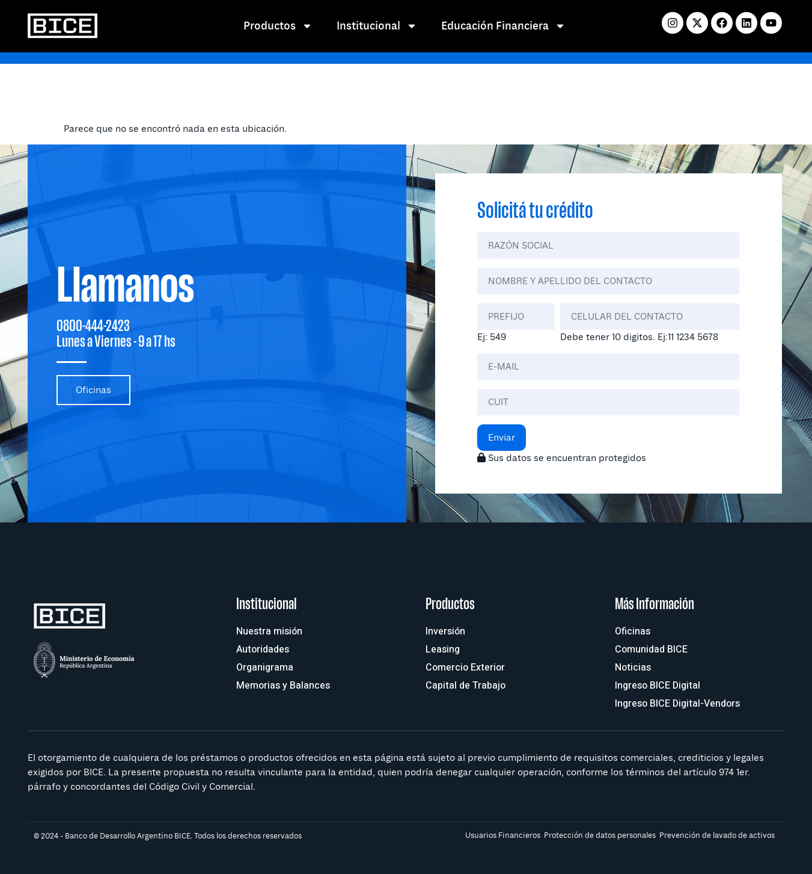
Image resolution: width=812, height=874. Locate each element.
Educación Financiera (503, 25)
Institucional (377, 25)
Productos (278, 25)
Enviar (501, 438)
